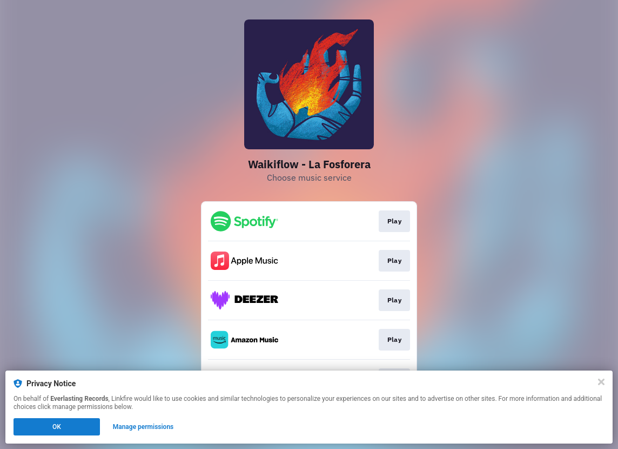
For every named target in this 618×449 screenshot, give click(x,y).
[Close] (601, 382)
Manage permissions (143, 427)
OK (56, 427)
